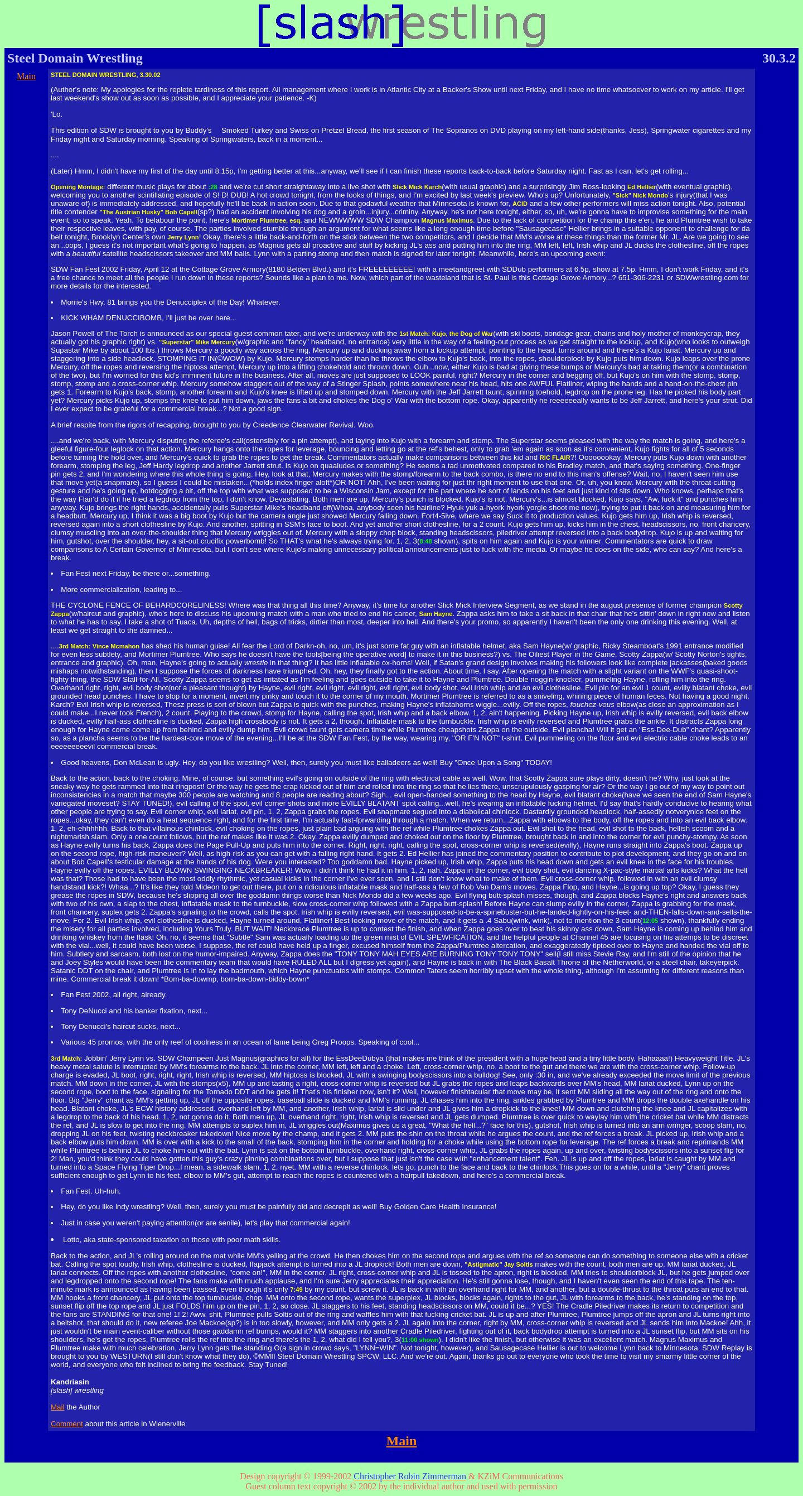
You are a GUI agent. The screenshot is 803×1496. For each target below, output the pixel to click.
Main (26, 76)
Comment (67, 1424)
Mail (57, 1407)
